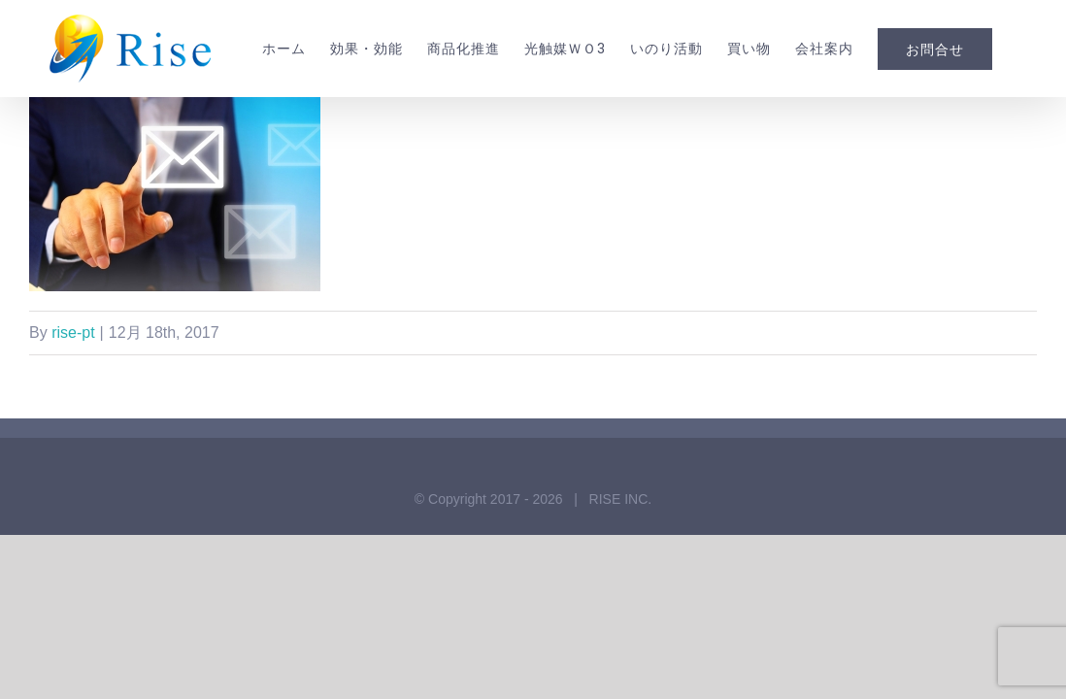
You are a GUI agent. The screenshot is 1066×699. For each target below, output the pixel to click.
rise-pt (72, 410)
